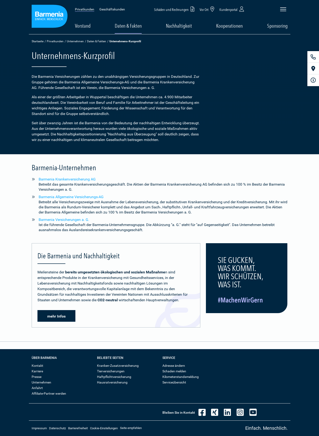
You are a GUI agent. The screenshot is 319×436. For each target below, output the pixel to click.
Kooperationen (229, 26)
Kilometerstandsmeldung (180, 377)
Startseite (38, 41)
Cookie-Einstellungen (104, 428)
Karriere (37, 371)
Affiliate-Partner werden (49, 393)
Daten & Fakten (96, 41)
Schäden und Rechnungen (175, 9)
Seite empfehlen (131, 428)
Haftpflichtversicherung (114, 377)
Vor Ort (208, 9)
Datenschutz (57, 428)
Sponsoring (277, 26)
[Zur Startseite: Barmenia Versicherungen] (49, 17)
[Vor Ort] (313, 68)
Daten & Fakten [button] (128, 26)
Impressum (39, 428)
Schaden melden (174, 371)
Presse (36, 377)
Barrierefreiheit (78, 428)
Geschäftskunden (112, 9)
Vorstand (83, 26)
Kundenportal (232, 9)
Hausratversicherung (112, 382)
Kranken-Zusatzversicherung (118, 365)
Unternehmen (75, 41)
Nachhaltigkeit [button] (179, 26)
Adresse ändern (173, 365)
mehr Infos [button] (56, 316)
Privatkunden (84, 9)
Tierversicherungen (110, 371)
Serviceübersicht (174, 382)
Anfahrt (37, 388)
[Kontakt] (313, 57)
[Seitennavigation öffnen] (283, 9)
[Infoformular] (313, 80)
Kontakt (37, 365)
